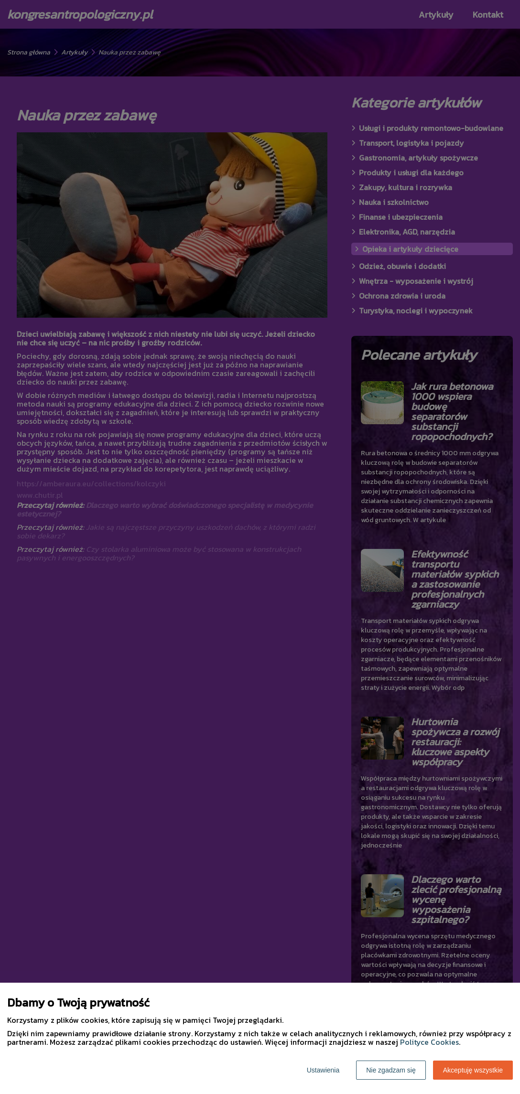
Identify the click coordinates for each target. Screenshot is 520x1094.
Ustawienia (323, 1070)
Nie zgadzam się (391, 1070)
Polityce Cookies (429, 1042)
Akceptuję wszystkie (473, 1070)
